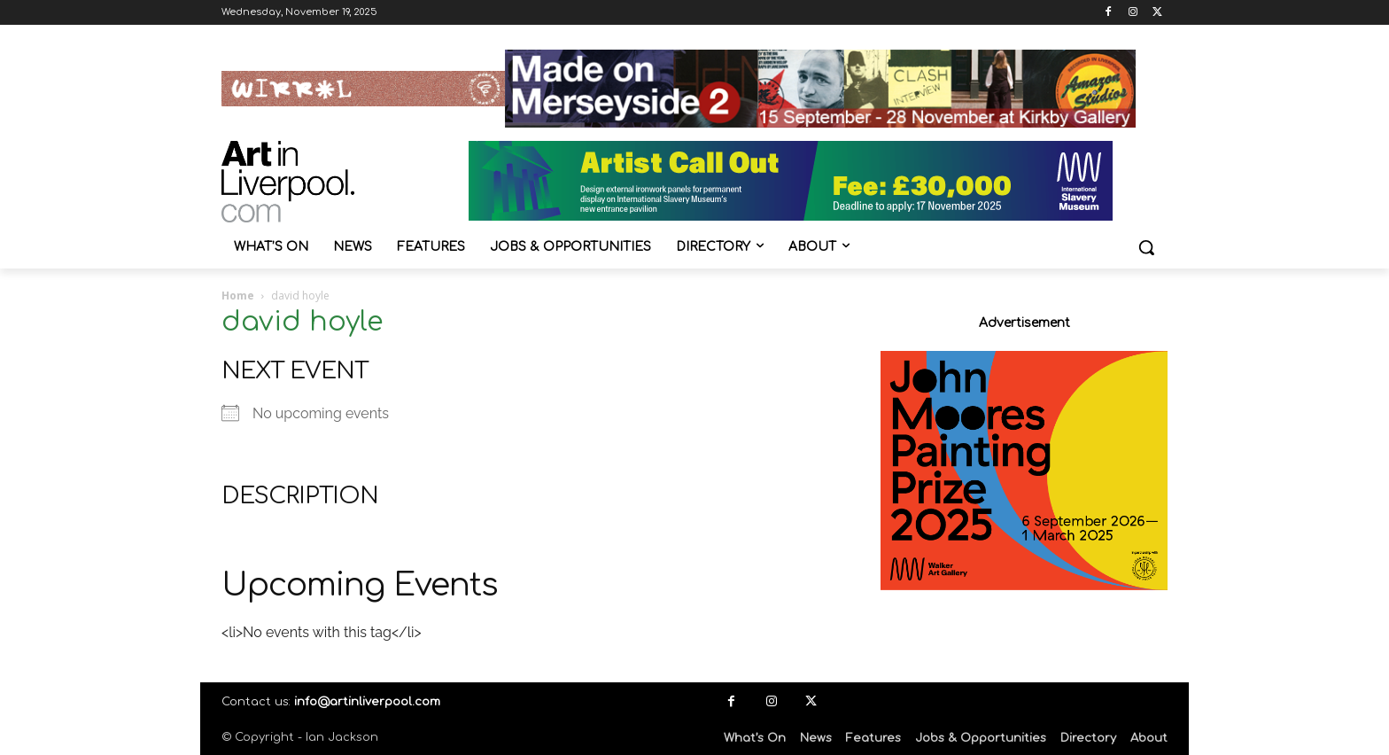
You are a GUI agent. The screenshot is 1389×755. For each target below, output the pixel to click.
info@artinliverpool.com (367, 702)
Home (237, 295)
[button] (1146, 247)
